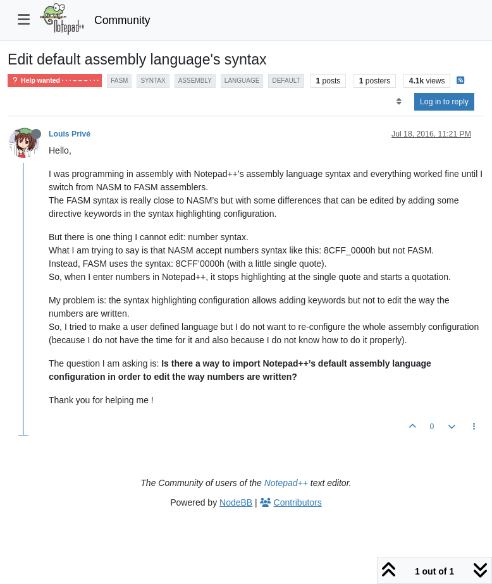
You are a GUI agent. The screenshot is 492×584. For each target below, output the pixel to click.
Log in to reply (444, 101)
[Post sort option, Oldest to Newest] (398, 102)
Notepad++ (286, 483)
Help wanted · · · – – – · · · (55, 80)
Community (122, 20)
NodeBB (235, 502)
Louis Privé (69, 134)
